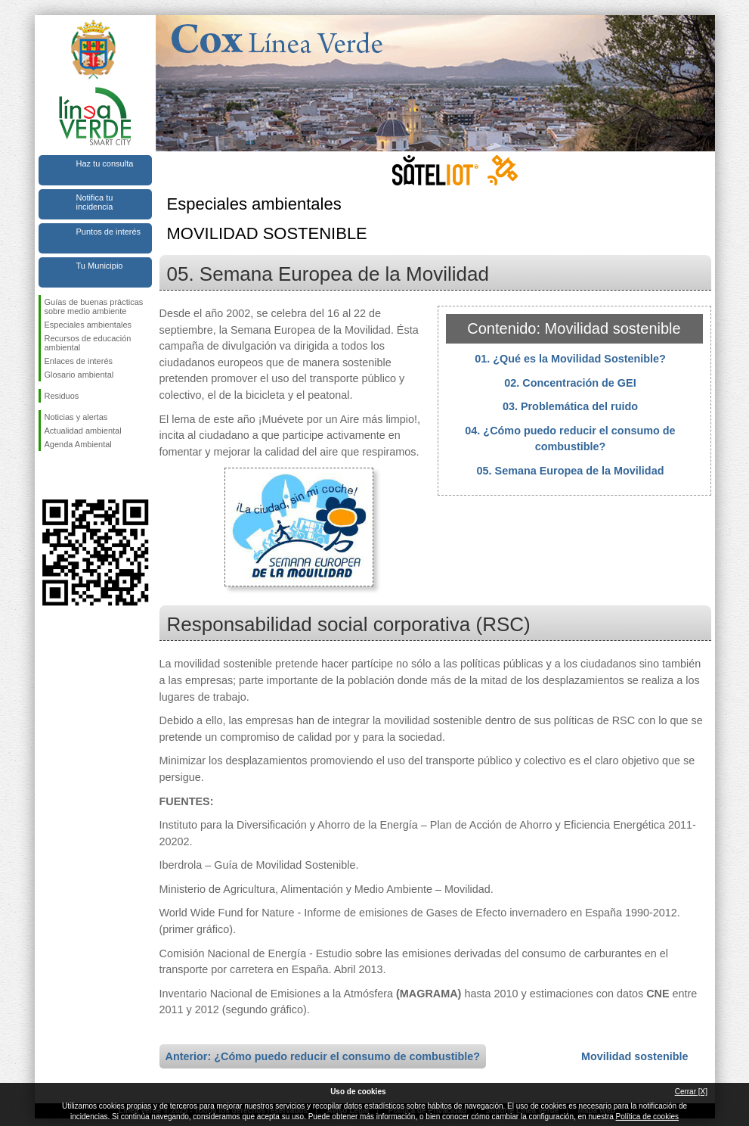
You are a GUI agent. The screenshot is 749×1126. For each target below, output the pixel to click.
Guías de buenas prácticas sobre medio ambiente (94, 306)
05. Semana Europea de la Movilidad (570, 471)
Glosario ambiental (79, 374)
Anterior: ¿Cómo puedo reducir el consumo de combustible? (323, 1056)
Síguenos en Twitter (72, 475)
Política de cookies (647, 1116)
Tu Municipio (99, 265)
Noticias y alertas (76, 416)
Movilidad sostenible (635, 1056)
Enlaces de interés (79, 360)
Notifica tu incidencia (94, 202)
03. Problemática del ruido (570, 406)
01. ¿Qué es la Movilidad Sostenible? (570, 359)
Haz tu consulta (105, 163)
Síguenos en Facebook (48, 475)
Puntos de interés (108, 231)
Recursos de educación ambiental (88, 343)
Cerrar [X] (691, 1091)
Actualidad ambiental (83, 430)
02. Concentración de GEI (570, 383)
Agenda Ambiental (78, 444)
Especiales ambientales (88, 324)
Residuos (62, 395)
